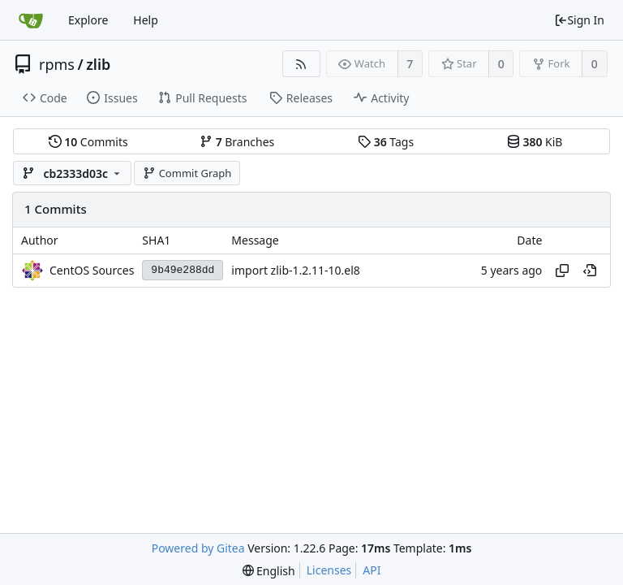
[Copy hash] (562, 270)
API (371, 570)
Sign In (579, 20)
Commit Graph (187, 173)
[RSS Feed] (301, 63)
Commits (88, 142)
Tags (386, 142)
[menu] (269, 570)
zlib (98, 64)
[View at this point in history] (590, 270)
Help (145, 20)
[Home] (31, 20)
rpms (57, 64)
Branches (237, 142)
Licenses (329, 570)
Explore (88, 20)
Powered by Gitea (198, 548)
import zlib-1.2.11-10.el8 (295, 270)
